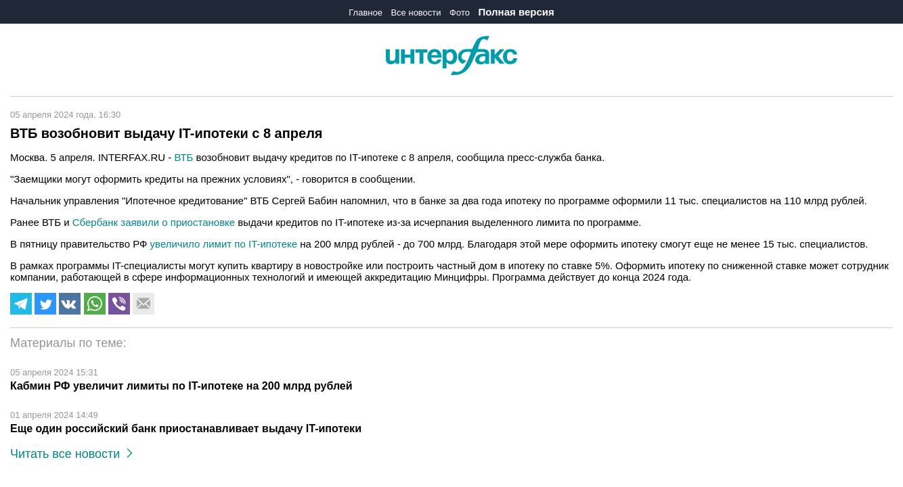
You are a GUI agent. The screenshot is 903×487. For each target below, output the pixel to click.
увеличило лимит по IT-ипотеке (224, 244)
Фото (459, 12)
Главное (365, 12)
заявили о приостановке (177, 222)
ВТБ (183, 157)
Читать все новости (71, 454)
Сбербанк (95, 222)
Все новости (416, 12)
